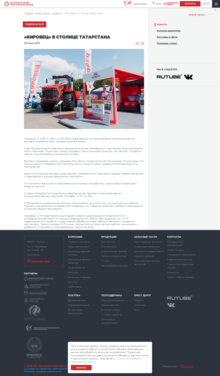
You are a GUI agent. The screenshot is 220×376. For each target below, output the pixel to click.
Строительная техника (114, 251)
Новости (162, 25)
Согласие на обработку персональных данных (51, 369)
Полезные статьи (167, 43)
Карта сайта (75, 287)
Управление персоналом (181, 255)
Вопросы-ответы (110, 310)
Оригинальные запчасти (148, 242)
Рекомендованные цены (114, 266)
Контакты (33, 254)
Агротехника (108, 246)
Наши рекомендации (113, 300)
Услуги (105, 261)
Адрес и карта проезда (180, 277)
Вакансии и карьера (79, 277)
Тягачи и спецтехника (113, 256)
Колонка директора (168, 31)
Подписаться (34, 24)
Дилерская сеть (77, 300)
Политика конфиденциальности (42, 372)
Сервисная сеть (110, 305)
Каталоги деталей (144, 256)
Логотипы (139, 305)
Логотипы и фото (167, 37)
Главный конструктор (179, 259)
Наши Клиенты (76, 267)
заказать (190, 4)
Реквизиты (173, 272)
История (73, 272)
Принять (81, 368)
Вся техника (108, 242)
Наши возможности (79, 246)
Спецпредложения (78, 305)
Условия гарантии (111, 314)
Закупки (72, 282)
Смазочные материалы (147, 246)
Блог (136, 310)
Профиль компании (79, 242)
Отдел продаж (175, 250)
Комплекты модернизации (149, 251)
